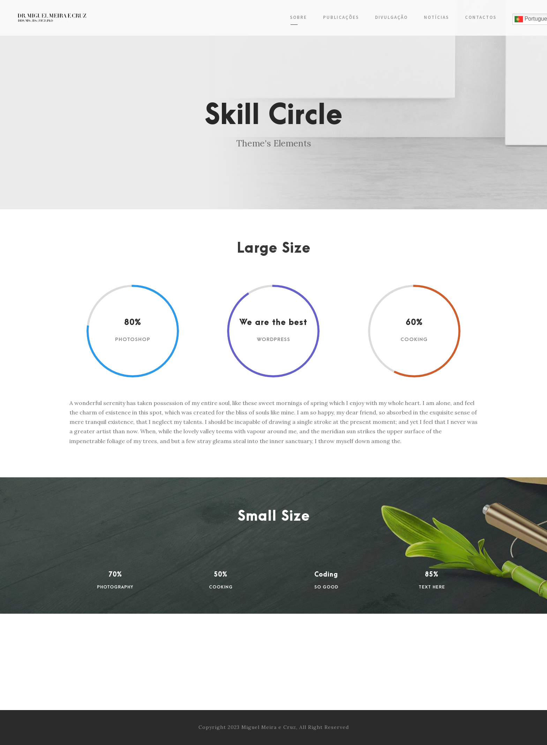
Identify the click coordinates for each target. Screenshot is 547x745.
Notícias (436, 17)
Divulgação (391, 17)
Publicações (341, 17)
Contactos (480, 17)
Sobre (298, 17)
